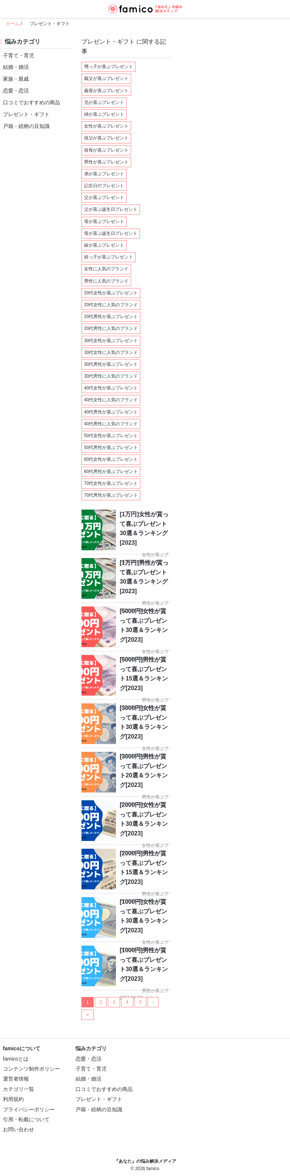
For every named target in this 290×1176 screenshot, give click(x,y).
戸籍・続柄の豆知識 (25, 125)
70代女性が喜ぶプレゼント (111, 483)
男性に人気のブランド (106, 281)
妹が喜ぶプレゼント (104, 245)
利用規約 (13, 1099)
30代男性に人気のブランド (111, 376)
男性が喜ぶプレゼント (106, 162)
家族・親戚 (14, 78)
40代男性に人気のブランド (111, 423)
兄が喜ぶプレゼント (104, 102)
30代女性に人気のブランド (111, 352)
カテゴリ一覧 (18, 1089)
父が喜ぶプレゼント (104, 197)
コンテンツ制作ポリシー (31, 1069)
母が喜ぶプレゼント (104, 221)
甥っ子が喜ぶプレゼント (108, 66)
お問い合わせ (18, 1129)
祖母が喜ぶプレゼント (106, 150)
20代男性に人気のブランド (111, 328)
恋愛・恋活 (14, 90)
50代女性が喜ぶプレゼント (111, 435)
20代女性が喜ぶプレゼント (111, 292)
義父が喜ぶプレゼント (106, 78)
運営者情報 (16, 1079)
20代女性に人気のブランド (111, 304)
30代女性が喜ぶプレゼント (111, 340)
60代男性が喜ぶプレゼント (111, 471)
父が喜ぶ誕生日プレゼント (110, 209)
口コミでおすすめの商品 (30, 102)
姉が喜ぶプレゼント (104, 114)
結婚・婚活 (14, 66)
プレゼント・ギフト (25, 114)
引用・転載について (26, 1119)
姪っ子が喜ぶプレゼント (108, 257)
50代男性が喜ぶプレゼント (111, 447)
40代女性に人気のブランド (111, 399)
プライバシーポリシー (29, 1109)
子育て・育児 (17, 55)
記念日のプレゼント (104, 185)
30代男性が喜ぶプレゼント (111, 364)
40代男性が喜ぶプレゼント (111, 412)
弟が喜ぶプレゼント (104, 173)
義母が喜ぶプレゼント (106, 90)
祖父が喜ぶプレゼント (106, 138)
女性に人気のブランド (106, 268)
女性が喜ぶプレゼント (106, 126)
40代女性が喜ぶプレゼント (111, 388)
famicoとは (16, 1059)
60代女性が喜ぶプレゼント (111, 459)
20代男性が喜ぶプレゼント (111, 316)
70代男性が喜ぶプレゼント (111, 495)
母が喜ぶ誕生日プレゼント (110, 233)
